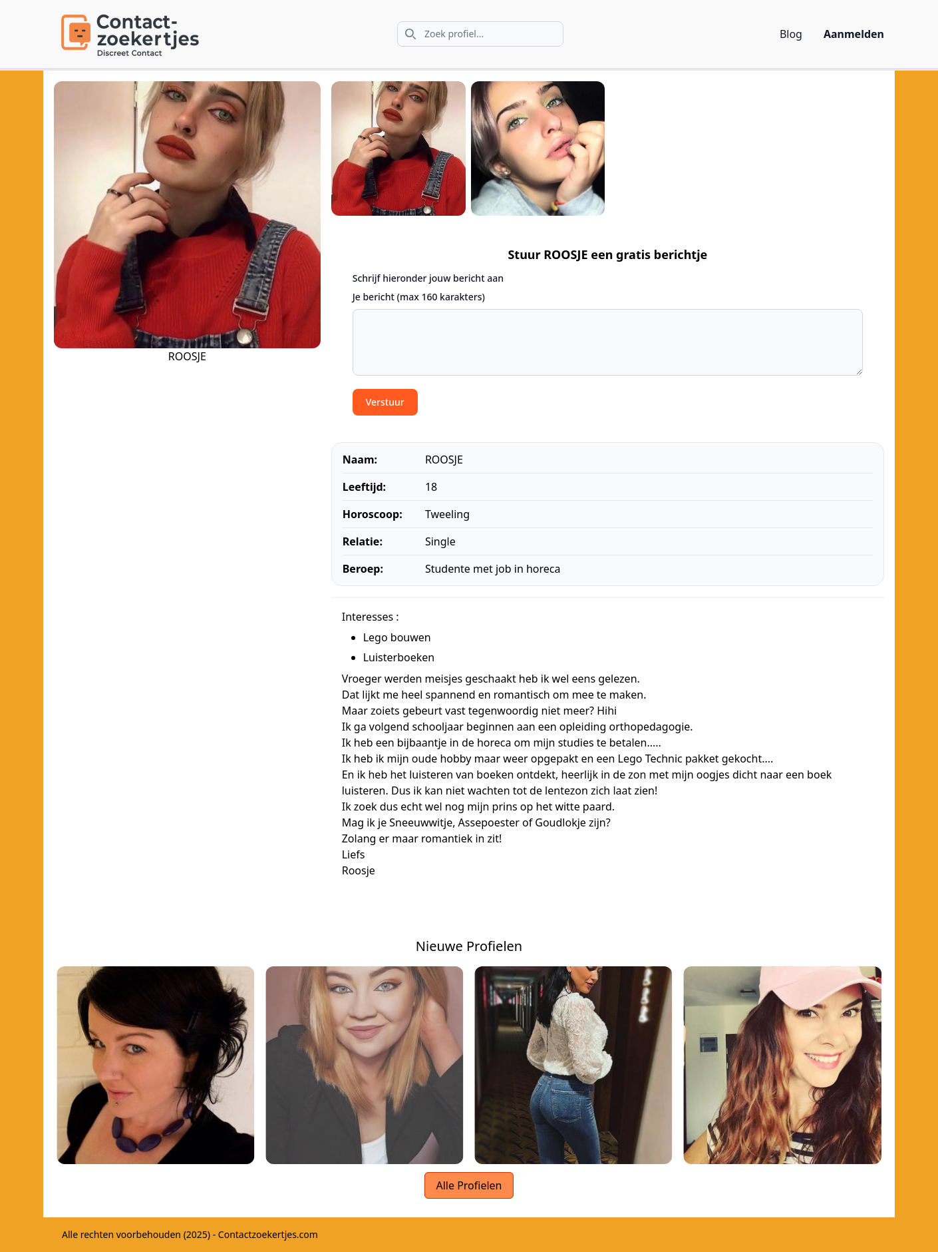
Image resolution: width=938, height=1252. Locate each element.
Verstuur (385, 402)
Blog (791, 34)
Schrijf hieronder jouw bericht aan (428, 278)
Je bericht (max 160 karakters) (419, 296)
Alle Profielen (469, 1185)
